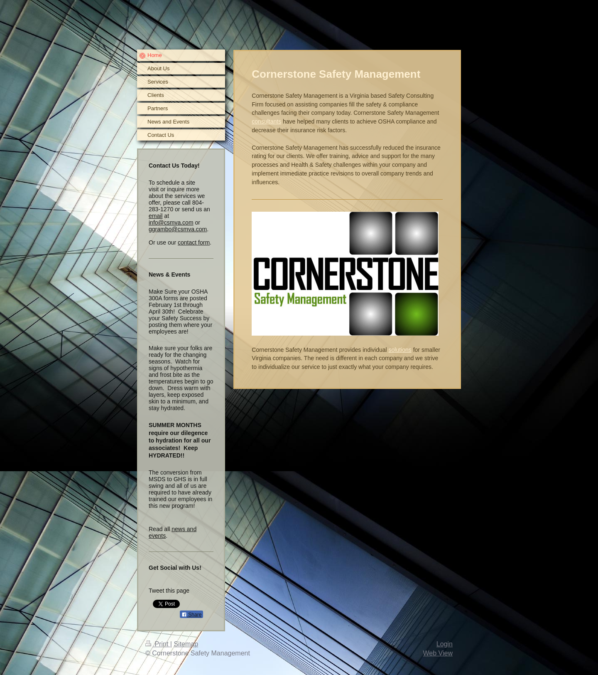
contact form (194, 242)
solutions (400, 349)
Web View (438, 653)
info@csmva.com (171, 222)
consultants (266, 121)
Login (444, 644)
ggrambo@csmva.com (178, 229)
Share (191, 615)
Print (157, 644)
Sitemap (186, 644)
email (155, 216)
